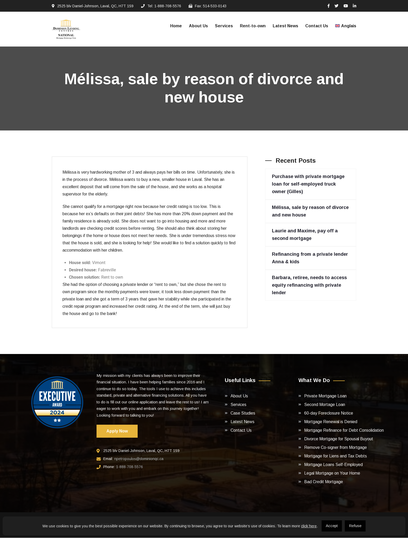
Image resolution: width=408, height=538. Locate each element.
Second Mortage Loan (324, 405)
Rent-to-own (253, 26)
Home (176, 26)
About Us (198, 26)
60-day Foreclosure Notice (328, 413)
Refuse (355, 525)
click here (309, 526)
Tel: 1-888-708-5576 (164, 6)
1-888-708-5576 (129, 467)
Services (224, 26)
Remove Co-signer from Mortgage (335, 447)
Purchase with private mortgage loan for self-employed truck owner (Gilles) (308, 184)
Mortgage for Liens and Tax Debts (335, 456)
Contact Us (316, 26)
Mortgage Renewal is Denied (330, 422)
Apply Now (117, 431)
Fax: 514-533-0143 (210, 6)
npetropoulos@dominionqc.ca (138, 459)
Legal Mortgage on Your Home (332, 473)
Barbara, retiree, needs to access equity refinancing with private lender (309, 285)
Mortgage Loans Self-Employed (333, 465)
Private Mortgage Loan (325, 396)
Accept (332, 525)
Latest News (285, 26)
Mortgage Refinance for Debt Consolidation (344, 430)
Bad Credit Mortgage (323, 482)
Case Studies (243, 413)
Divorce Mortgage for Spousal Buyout (338, 439)
